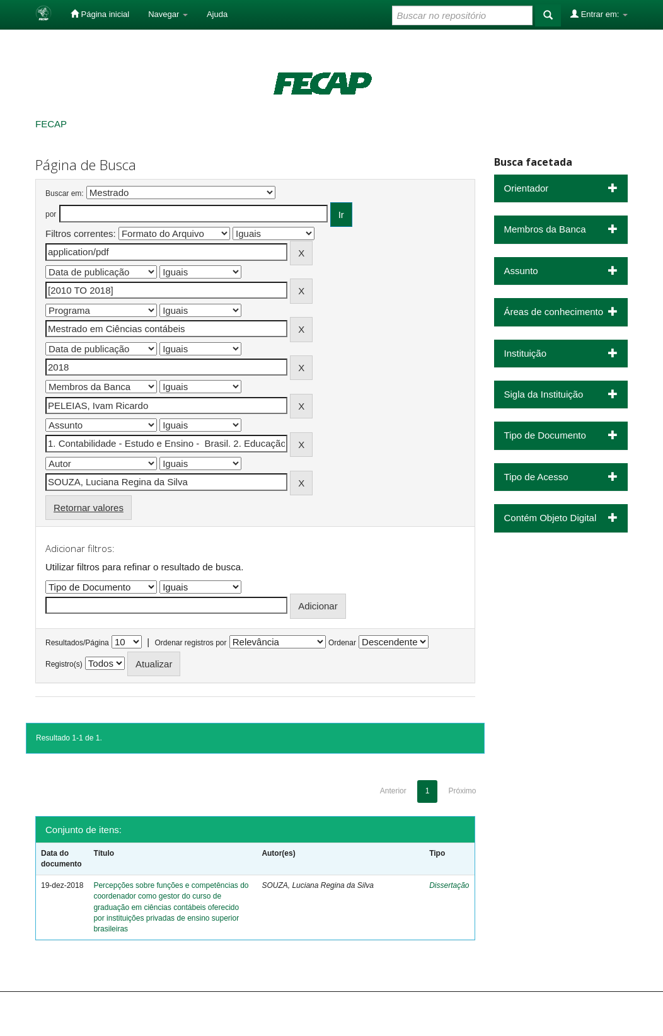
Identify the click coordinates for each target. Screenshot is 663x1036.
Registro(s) (64, 664)
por (50, 214)
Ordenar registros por (190, 642)
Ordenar (342, 642)
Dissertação (449, 885)
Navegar (168, 14)
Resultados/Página (77, 642)
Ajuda (217, 14)
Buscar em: (64, 193)
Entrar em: (599, 14)
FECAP (51, 123)
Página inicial (100, 14)
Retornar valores (89, 507)
